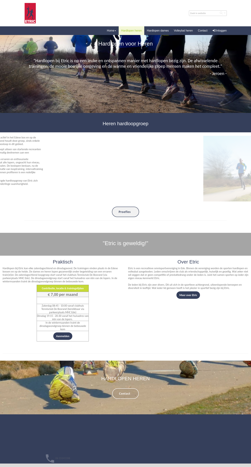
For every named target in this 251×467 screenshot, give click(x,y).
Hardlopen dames (158, 30)
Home (111, 30)
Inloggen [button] (220, 30)
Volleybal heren (183, 30)
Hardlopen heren (131, 30)
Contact (202, 30)
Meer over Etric (188, 295)
